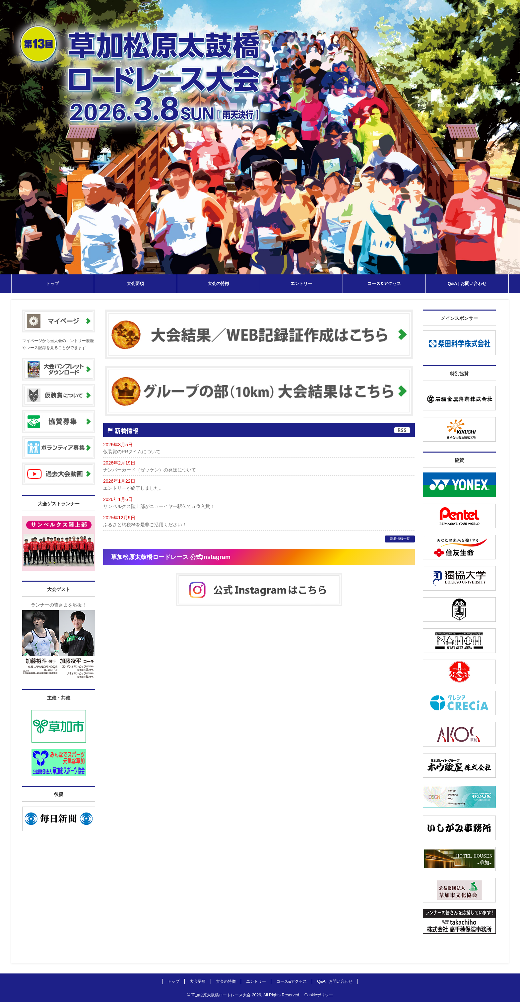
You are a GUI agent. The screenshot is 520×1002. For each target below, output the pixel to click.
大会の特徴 (226, 981)
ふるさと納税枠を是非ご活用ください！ (145, 524)
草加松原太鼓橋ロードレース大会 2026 (226, 995)
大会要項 (198, 981)
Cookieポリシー (318, 995)
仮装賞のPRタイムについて (132, 451)
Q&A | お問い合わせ (334, 981)
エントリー (256, 981)
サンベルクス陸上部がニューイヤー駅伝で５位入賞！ (159, 506)
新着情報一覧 (400, 538)
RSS (402, 430)
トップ (173, 981)
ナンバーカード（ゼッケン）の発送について (149, 469)
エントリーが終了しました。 (133, 488)
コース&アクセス (291, 981)
